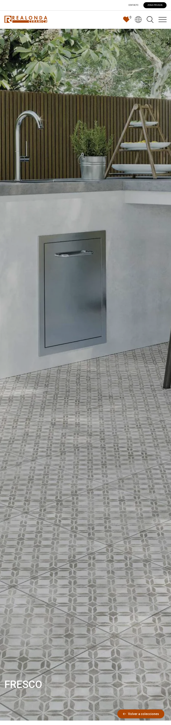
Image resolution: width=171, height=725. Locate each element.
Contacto (133, 5)
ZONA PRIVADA (155, 5)
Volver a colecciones (141, 714)
